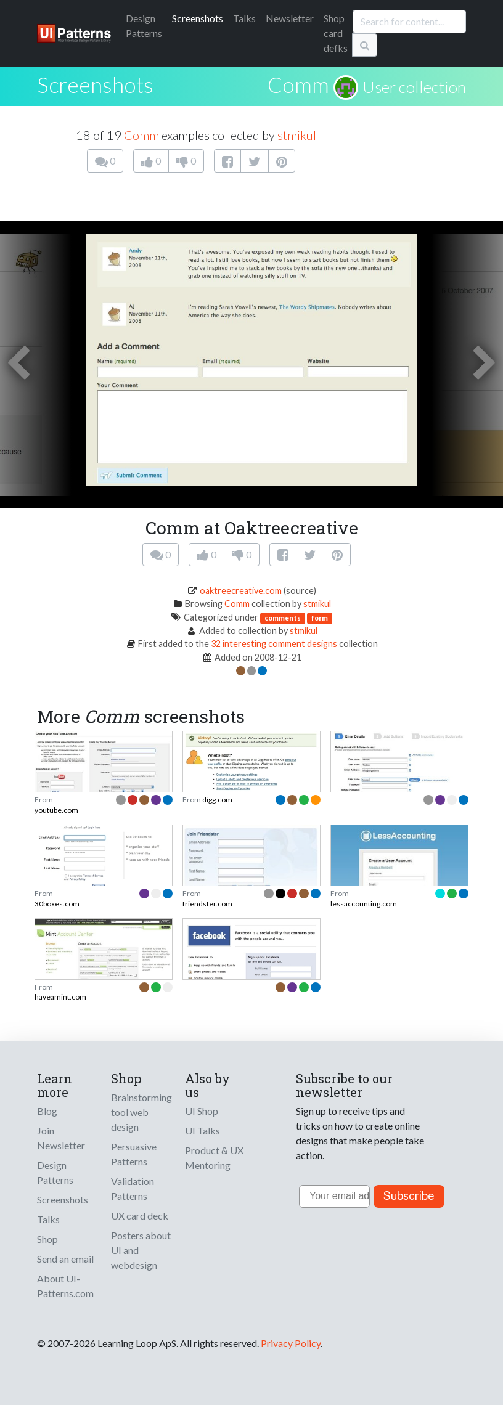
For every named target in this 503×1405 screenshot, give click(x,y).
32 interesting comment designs (274, 643)
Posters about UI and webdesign (141, 1250)
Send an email (65, 1258)
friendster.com (207, 903)
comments (282, 618)
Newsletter (290, 18)
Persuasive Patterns (134, 1154)
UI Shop (201, 1111)
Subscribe (409, 1195)
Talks (244, 18)
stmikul (296, 135)
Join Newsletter (61, 1138)
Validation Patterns (132, 1188)
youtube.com (56, 810)
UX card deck (139, 1215)
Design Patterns (55, 1172)
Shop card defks (336, 33)
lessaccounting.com (363, 903)
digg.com (217, 799)
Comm (298, 84)
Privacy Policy (291, 1343)
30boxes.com (57, 903)
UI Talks (202, 1130)
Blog (47, 1111)
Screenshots (197, 18)
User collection (414, 87)
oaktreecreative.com (241, 590)
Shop (47, 1239)
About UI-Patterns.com (65, 1286)
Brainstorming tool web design (141, 1112)
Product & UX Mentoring (214, 1157)
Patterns (144, 25)
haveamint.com (60, 996)
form (319, 618)
